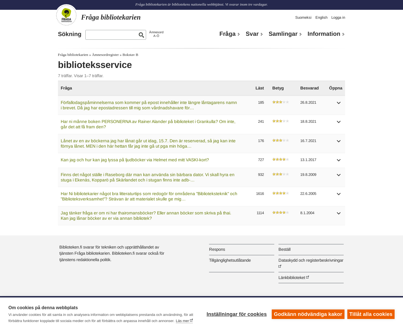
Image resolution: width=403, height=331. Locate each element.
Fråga (227, 33)
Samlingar (283, 33)
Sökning (69, 34)
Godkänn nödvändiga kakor (308, 314)
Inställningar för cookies (237, 314)
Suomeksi (303, 17)
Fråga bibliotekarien (73, 55)
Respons (217, 249)
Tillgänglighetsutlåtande (230, 260)
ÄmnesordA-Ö (156, 33)
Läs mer (182, 321)
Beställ (284, 249)
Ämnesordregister (105, 55)
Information (324, 33)
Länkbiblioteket (291, 277)
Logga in (338, 17)
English (321, 17)
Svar (252, 33)
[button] (339, 105)
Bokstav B (130, 55)
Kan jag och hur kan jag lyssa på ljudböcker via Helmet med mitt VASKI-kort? (135, 159)
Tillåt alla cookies (370, 314)
